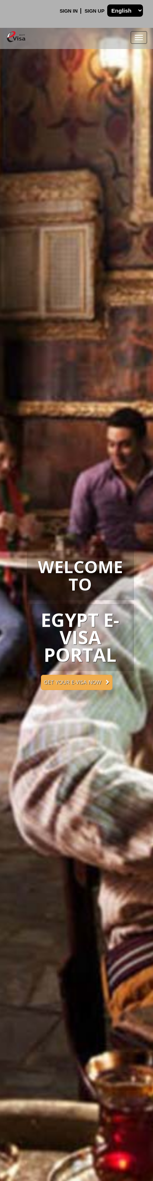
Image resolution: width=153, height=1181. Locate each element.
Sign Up (95, 11)
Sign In (69, 11)
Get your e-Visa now (76, 682)
